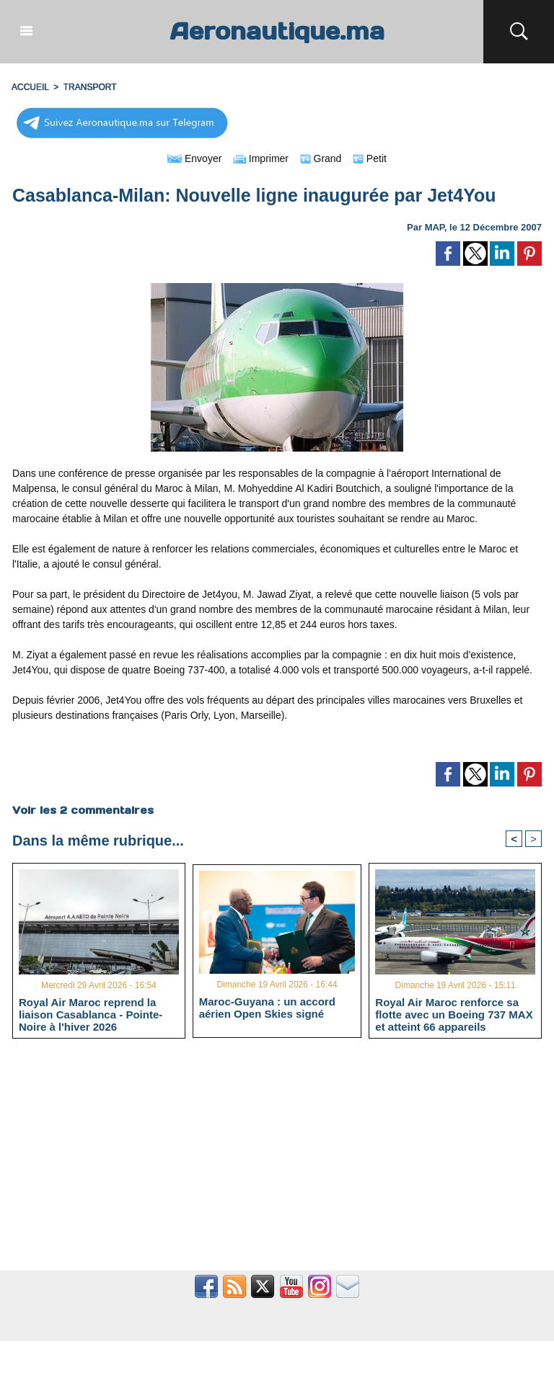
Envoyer (194, 158)
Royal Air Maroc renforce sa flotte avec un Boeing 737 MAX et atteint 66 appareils (453, 1014)
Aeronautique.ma (277, 31)
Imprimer (261, 158)
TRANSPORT (90, 87)
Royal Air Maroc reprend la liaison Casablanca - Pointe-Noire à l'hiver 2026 (90, 1014)
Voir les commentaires (83, 810)
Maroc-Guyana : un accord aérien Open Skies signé (267, 1007)
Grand (321, 158)
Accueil (30, 87)
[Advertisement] (277, 1162)
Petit (370, 158)
